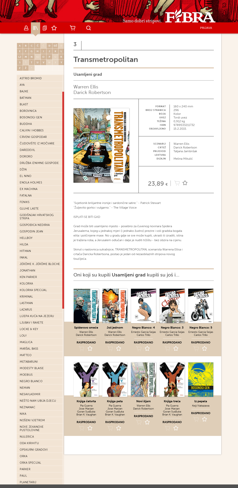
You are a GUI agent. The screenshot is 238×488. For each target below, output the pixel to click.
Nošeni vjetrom (32, 420)
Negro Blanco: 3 (172, 327)
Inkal (24, 257)
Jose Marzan (86, 408)
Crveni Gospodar (33, 137)
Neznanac (27, 407)
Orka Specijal (30, 462)
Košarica (72, 27)
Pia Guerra (86, 405)
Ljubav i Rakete (32, 322)
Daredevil (27, 150)
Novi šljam (143, 401)
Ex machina (28, 189)
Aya (22, 85)
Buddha (26, 124)
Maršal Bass (29, 348)
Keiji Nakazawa (200, 405)
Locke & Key (29, 329)
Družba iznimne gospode (39, 163)
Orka (23, 456)
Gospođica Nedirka (35, 225)
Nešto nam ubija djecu (38, 400)
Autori (26, 27)
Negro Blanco (31, 381)
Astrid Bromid (31, 78)
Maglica (26, 342)
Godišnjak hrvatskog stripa (37, 216)
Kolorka (26, 283)
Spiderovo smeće (86, 327)
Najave (44, 27)
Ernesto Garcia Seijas (143, 332)
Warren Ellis (85, 87)
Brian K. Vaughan (86, 414)
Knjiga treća (172, 401)
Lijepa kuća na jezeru (37, 316)
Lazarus (26, 309)
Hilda (24, 244)
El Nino (25, 176)
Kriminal (26, 296)
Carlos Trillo (143, 335)
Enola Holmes (31, 182)
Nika (23, 413)
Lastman (26, 303)
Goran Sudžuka (86, 411)
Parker (25, 469)
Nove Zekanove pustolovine (32, 428)
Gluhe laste (29, 208)
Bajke (24, 91)
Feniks (24, 202)
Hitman (25, 251)
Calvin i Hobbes (32, 130)
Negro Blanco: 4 (143, 327)
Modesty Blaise (32, 368)
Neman (25, 387)
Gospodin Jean (31, 231)
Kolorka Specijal (33, 290)
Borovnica (28, 111)
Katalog (35, 27)
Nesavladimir (30, 394)
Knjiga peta (115, 401)
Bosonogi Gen (31, 117)
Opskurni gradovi (34, 449)
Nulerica (27, 436)
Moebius (26, 374)
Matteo (25, 355)
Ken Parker (28, 277)
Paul (23, 475)
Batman (25, 98)
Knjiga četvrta (86, 401)
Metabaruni (29, 361)
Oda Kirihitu (29, 443)
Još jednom (115, 327)
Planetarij (28, 482)
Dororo (26, 156)
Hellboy (26, 238)
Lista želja (54, 27)
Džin (23, 169)
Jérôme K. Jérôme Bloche (40, 264)
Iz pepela (200, 401)
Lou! (23, 335)
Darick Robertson (92, 92)
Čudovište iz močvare (37, 143)
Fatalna (26, 195)
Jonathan (27, 270)
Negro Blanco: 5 (200, 327)
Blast (24, 104)
